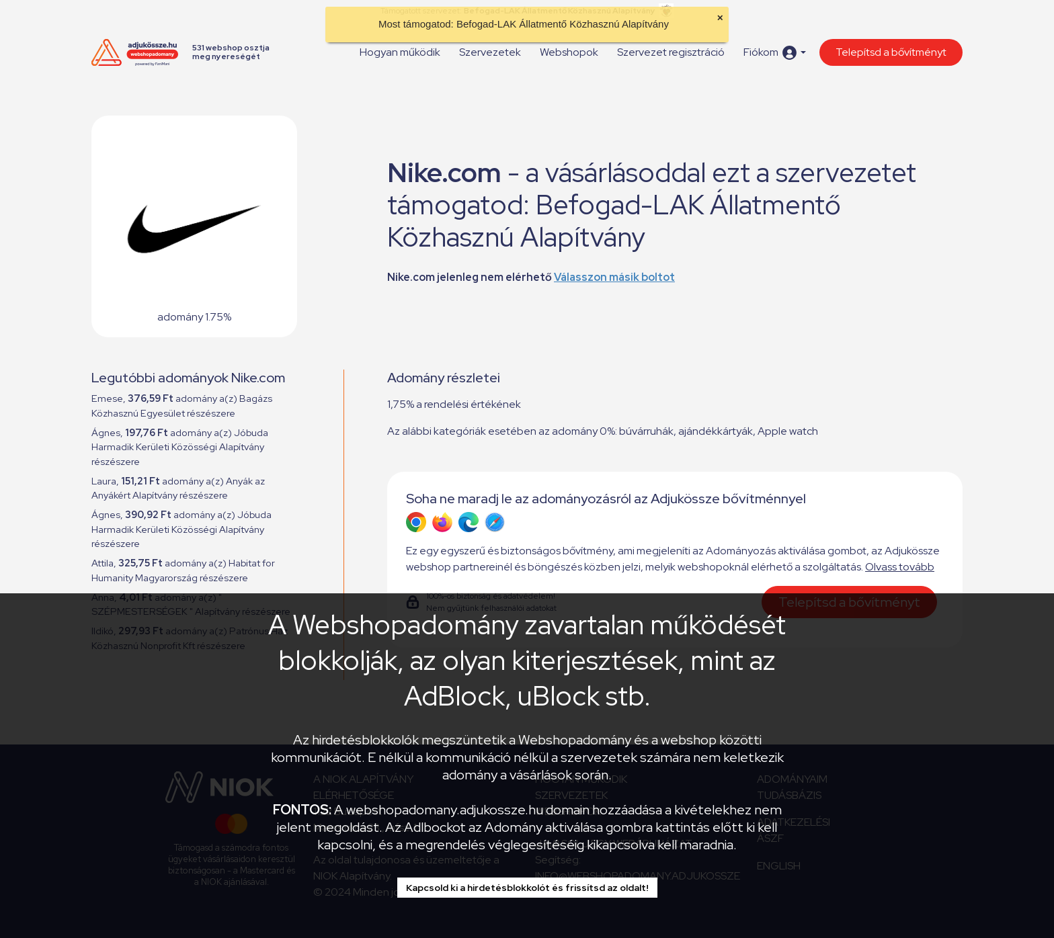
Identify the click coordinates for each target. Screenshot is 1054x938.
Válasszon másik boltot (614, 277)
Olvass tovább (899, 567)
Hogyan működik (400, 52)
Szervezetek (490, 52)
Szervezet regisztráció (671, 52)
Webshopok (569, 52)
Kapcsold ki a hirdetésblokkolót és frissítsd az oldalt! (527, 888)
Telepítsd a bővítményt (891, 52)
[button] (774, 53)
